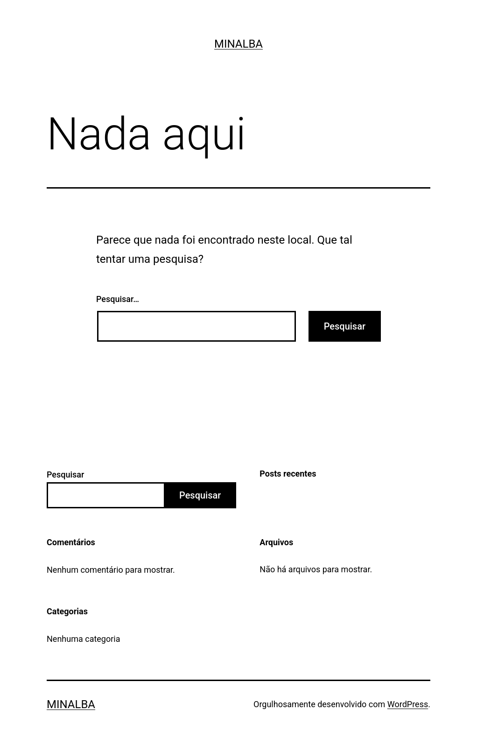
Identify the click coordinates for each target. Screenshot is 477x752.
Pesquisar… (117, 299)
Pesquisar (65, 474)
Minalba (238, 43)
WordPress (407, 704)
